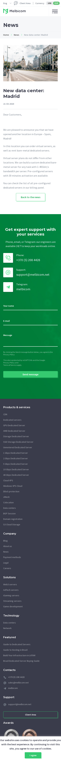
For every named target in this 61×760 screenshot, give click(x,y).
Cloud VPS (8, 480)
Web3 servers (10, 584)
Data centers (9, 508)
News (16, 34)
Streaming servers (12, 600)
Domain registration (12, 519)
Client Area (25, 3)
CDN (5, 414)
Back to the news (30, 197)
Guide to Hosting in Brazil (15, 649)
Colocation (8, 502)
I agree (33, 755)
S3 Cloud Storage (11, 524)
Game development (13, 606)
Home (6, 34)
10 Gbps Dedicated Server (16, 469)
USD (49, 3)
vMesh (6, 496)
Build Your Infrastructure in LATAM (19, 655)
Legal (5, 562)
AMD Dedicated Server (14, 430)
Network (7, 628)
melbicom (23, 289)
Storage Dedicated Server (16, 436)
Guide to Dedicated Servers (16, 644)
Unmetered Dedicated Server (17, 447)
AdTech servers (11, 589)
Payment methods (12, 557)
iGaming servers (11, 595)
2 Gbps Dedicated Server (15, 458)
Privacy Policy (9, 354)
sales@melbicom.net (18, 682)
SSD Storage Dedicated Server (18, 441)
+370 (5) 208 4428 (28, 260)
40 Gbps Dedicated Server (16, 474)
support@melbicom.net (32, 274)
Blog (5, 540)
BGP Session (9, 513)
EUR (56, 3)
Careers (7, 568)
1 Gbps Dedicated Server (15, 452)
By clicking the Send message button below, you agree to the (28, 352)
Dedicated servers (12, 419)
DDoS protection (11, 491)
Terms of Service (10, 365)
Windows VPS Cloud (12, 485)
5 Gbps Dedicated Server (15, 463)
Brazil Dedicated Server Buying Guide (21, 660)
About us (7, 546)
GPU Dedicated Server (14, 425)
